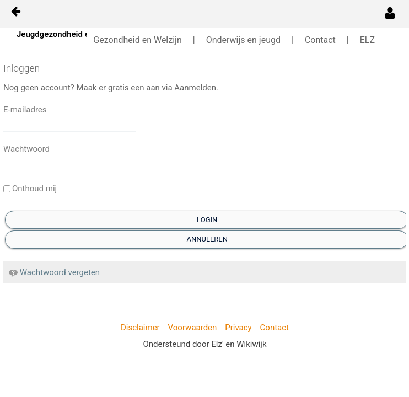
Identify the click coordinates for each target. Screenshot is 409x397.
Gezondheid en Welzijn (137, 40)
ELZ (367, 40)
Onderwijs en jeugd (243, 40)
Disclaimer (140, 327)
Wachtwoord (26, 149)
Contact (320, 40)
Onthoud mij (30, 189)
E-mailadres (25, 110)
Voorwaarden (192, 327)
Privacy (238, 327)
